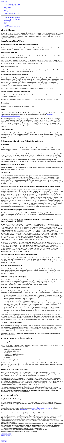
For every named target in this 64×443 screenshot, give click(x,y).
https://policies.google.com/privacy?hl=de (31, 409)
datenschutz (4, 441)
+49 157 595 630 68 (6, 434)
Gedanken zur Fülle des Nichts (12, 5)
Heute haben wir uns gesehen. (12, 4)
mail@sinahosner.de (6, 435)
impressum (3, 440)
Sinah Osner (4, 1)
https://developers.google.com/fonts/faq (41, 408)
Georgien (6, 12)
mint (5, 10)
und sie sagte (7, 7)
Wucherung (7, 8)
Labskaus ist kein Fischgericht (12, 13)
